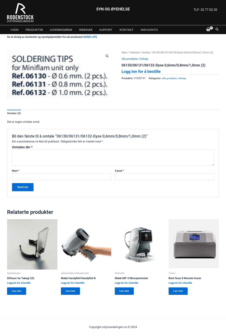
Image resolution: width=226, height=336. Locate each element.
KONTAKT (119, 29)
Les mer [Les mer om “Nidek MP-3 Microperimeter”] (125, 292)
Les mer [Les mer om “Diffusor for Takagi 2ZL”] (17, 292)
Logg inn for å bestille (142, 71)
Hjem (124, 52)
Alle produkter (130, 58)
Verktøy (146, 52)
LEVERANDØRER (57, 29)
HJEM (14, 29)
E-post (119, 171)
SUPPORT (99, 29)
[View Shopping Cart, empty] (208, 29)
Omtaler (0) (14, 113)
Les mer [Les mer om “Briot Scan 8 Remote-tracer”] (179, 292)
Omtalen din (22, 147)
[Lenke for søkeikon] (217, 29)
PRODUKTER (32, 29)
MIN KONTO (140, 29)
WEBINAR (80, 29)
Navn (15, 171)
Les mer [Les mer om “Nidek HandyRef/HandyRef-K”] (71, 292)
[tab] (14, 113)
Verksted (135, 52)
